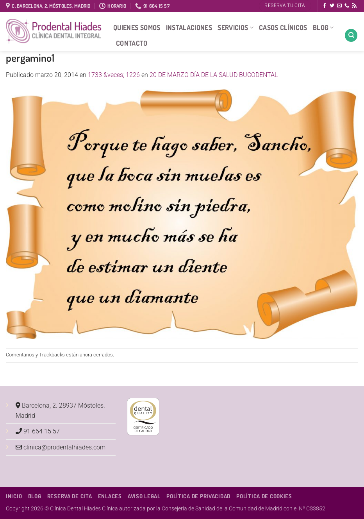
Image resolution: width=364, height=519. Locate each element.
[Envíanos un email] (339, 6)
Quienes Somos (137, 27)
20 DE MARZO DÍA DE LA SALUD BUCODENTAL (214, 75)
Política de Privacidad (198, 495)
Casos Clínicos (283, 27)
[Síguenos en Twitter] (332, 6)
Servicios (235, 27)
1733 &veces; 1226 (114, 75)
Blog (323, 27)
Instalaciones (189, 27)
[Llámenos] (346, 6)
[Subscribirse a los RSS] (354, 6)
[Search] (351, 35)
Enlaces (110, 495)
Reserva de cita (69, 495)
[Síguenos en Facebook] (324, 6)
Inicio (14, 495)
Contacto (132, 43)
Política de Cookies (264, 495)
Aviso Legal (144, 495)
